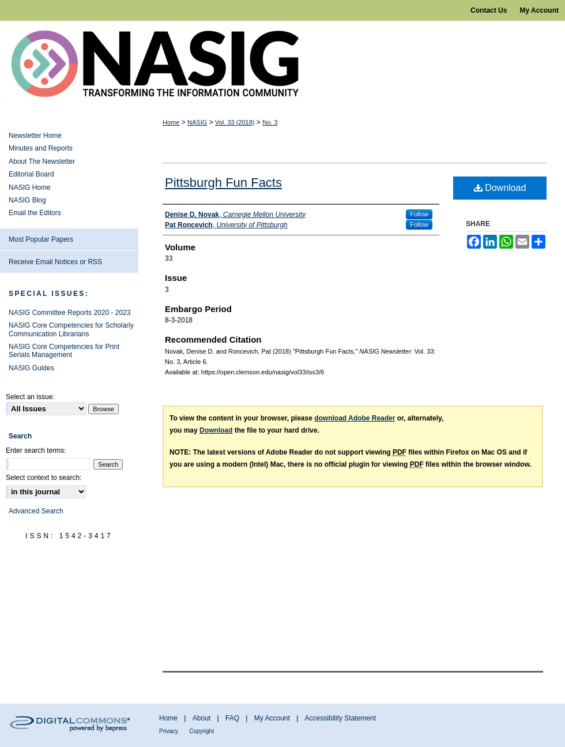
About (201, 718)
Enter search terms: (36, 450)
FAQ (232, 718)
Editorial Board (31, 174)
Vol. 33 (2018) (235, 122)
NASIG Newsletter (282, 64)
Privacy (168, 731)
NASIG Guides (31, 368)
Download (500, 188)
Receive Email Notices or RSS (55, 262)
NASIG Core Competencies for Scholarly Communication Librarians (71, 329)
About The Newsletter (42, 161)
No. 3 (269, 122)
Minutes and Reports (41, 148)
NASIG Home (30, 187)
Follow (419, 214)
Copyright (201, 731)
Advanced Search (36, 511)
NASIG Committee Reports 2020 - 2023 (69, 313)
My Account (272, 718)
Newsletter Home (35, 136)
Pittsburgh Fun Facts (223, 182)
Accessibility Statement (340, 718)
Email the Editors (35, 213)
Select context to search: (43, 478)
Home (171, 122)
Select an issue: (30, 397)
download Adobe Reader (354, 418)
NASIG (197, 122)
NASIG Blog (27, 200)
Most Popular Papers (41, 239)
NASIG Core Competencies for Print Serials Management (64, 351)
